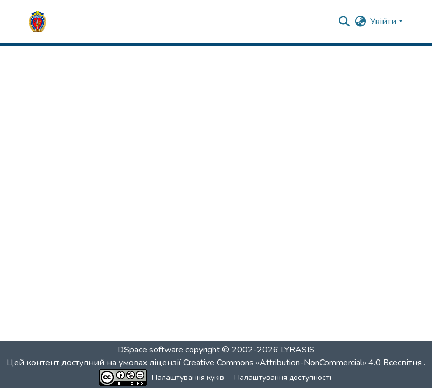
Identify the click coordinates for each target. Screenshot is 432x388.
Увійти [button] (384, 21)
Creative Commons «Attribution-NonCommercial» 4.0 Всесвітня (303, 363)
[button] (37, 21)
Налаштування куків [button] (188, 377)
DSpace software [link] (150, 350)
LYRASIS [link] (298, 350)
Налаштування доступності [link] (282, 377)
